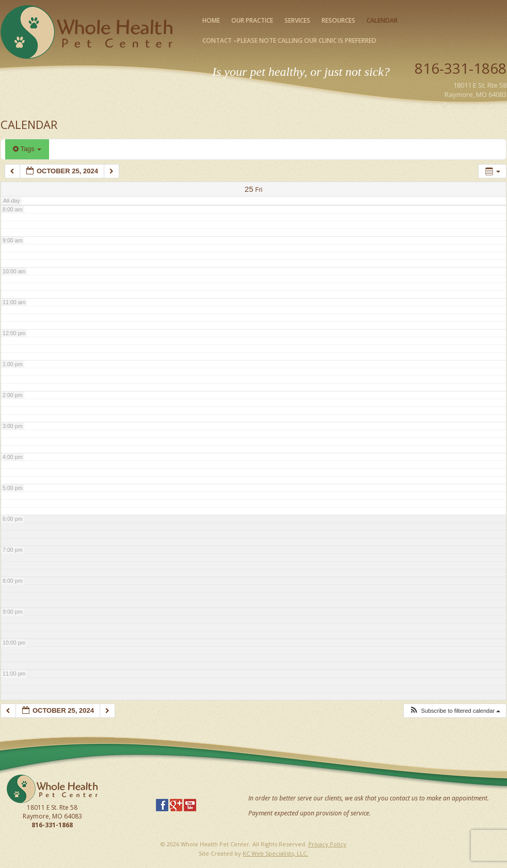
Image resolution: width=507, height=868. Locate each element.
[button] (454, 711)
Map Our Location (478, 106)
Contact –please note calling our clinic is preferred (289, 40)
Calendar (382, 20)
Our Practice (252, 20)
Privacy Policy (327, 844)
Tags (27, 149)
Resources (338, 20)
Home (211, 20)
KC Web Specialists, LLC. (275, 853)
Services (297, 20)
